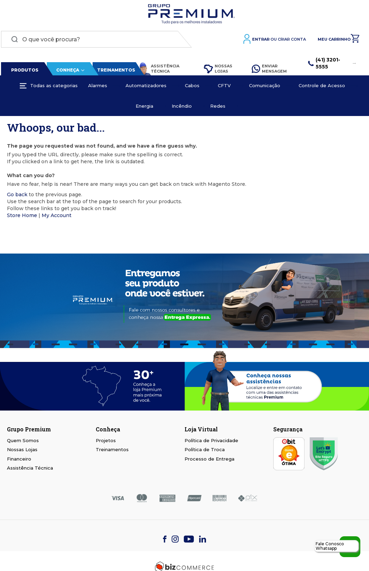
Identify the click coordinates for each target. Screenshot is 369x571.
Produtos (23, 71)
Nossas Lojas (217, 70)
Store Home (22, 216)
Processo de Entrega (209, 460)
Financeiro (19, 460)
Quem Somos (23, 441)
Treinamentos (115, 71)
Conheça (66, 71)
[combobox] (95, 40)
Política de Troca (204, 451)
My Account (56, 216)
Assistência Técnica (157, 70)
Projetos (106, 441)
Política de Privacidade (211, 441)
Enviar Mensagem (269, 70)
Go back (17, 195)
